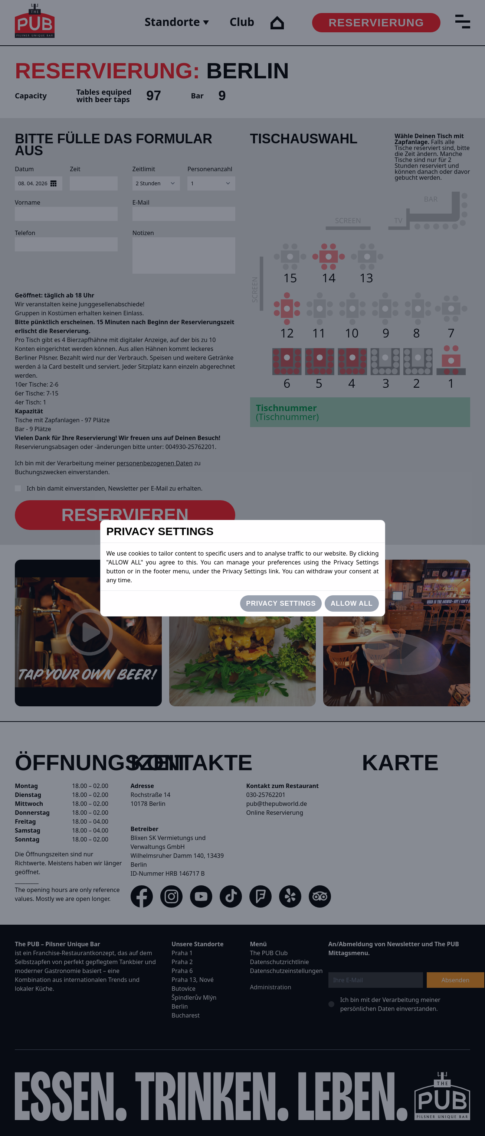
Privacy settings (281, 603)
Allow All (352, 603)
